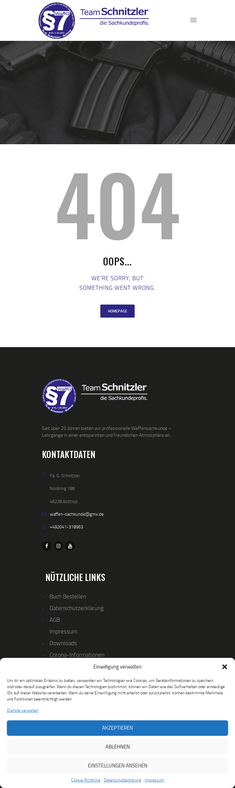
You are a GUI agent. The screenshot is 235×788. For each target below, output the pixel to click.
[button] (224, 666)
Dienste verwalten (22, 710)
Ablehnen (117, 746)
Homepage (117, 311)
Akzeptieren (117, 727)
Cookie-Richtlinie (85, 780)
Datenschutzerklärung (122, 780)
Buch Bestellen (67, 596)
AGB (54, 620)
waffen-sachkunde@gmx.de (77, 514)
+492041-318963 (66, 527)
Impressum (154, 780)
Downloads (63, 643)
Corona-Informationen (76, 655)
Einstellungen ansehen (117, 765)
